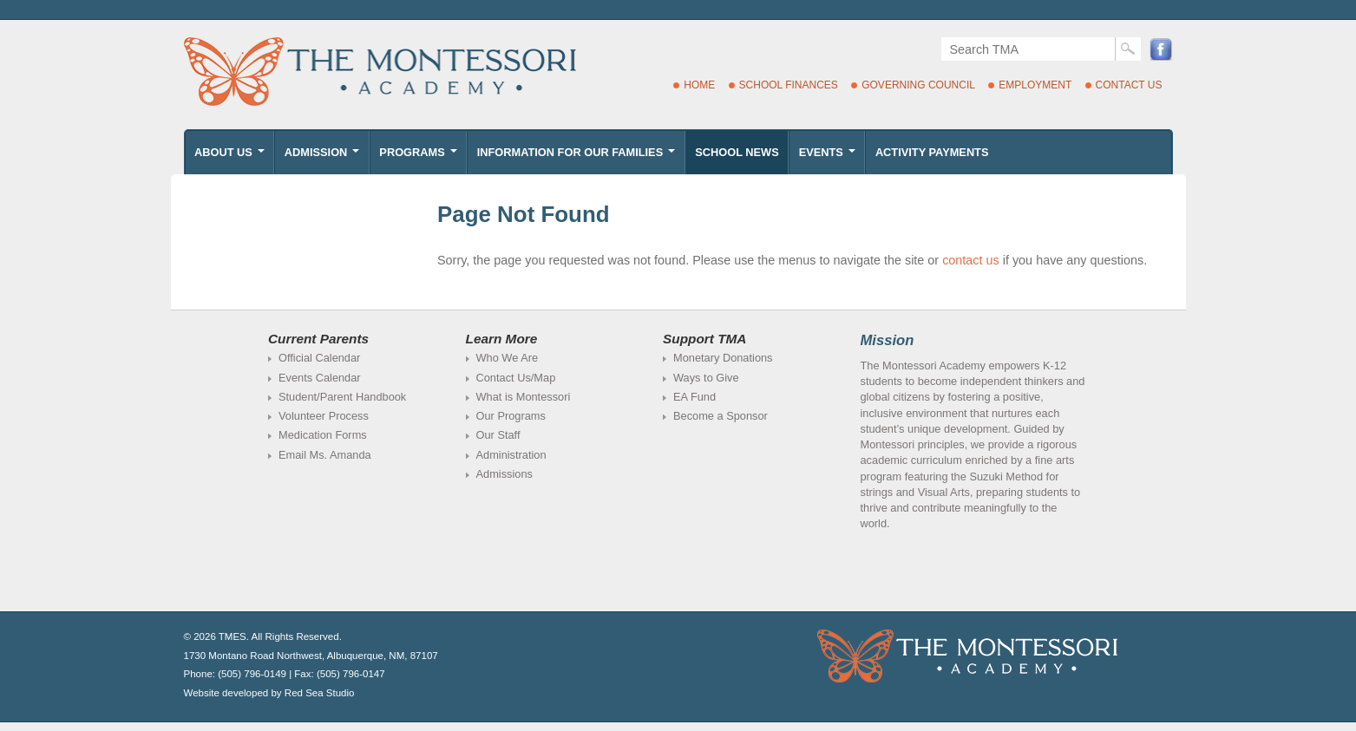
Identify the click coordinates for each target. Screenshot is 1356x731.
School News (736, 152)
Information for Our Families (577, 157)
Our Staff (498, 434)
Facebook (1161, 49)
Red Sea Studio (320, 693)
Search (1128, 49)
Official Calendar (319, 357)
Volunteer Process (323, 415)
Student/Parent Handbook (342, 396)
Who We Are (507, 357)
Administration (511, 454)
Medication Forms (322, 434)
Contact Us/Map (516, 377)
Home (699, 85)
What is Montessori (523, 396)
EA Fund (694, 396)
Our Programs (511, 415)
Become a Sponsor (720, 415)
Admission (324, 157)
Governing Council (918, 85)
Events (829, 157)
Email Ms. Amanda (324, 454)
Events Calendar (319, 377)
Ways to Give (706, 377)
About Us (230, 157)
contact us (970, 260)
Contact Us (1129, 85)
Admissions (504, 473)
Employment (1035, 85)
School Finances (788, 85)
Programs (419, 157)
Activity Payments (932, 152)
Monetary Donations (723, 357)
